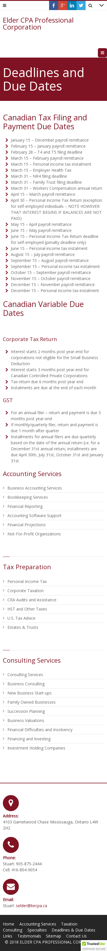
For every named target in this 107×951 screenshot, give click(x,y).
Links (7, 936)
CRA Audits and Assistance (31, 599)
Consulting (12, 930)
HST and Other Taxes (27, 609)
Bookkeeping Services (27, 497)
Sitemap (53, 936)
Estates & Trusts (22, 627)
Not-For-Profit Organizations (34, 534)
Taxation (69, 924)
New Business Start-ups (29, 693)
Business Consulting (26, 683)
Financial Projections (26, 524)
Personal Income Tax (27, 581)
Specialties (37, 930)
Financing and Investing (29, 738)
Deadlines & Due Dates (73, 930)
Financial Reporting (25, 506)
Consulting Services (25, 674)
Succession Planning (26, 711)
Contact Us (76, 936)
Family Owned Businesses (31, 702)
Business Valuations (25, 720)
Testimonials (29, 936)
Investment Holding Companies (36, 748)
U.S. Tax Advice (21, 618)
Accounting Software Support (34, 515)
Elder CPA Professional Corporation (38, 23)
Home (8, 924)
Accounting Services (37, 924)
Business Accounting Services (34, 488)
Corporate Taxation (25, 590)
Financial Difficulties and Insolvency (39, 729)
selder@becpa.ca (31, 905)
